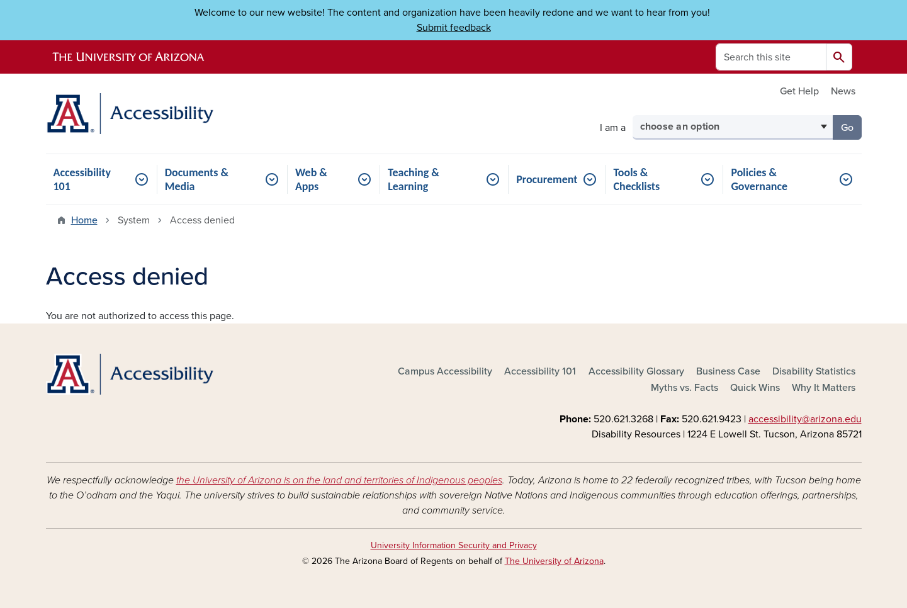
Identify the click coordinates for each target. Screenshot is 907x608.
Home (84, 220)
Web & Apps (311, 179)
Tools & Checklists (636, 179)
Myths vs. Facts (684, 387)
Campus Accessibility (445, 371)
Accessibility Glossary (636, 371)
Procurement (546, 179)
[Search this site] (771, 56)
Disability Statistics (813, 371)
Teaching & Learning (413, 179)
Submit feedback (454, 27)
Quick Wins (755, 387)
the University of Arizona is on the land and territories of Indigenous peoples (339, 480)
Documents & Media (197, 179)
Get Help (799, 91)
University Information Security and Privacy (454, 545)
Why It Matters (823, 387)
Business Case (728, 371)
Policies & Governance (759, 179)
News (843, 91)
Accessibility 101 (82, 179)
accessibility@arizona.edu (805, 419)
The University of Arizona (554, 561)
